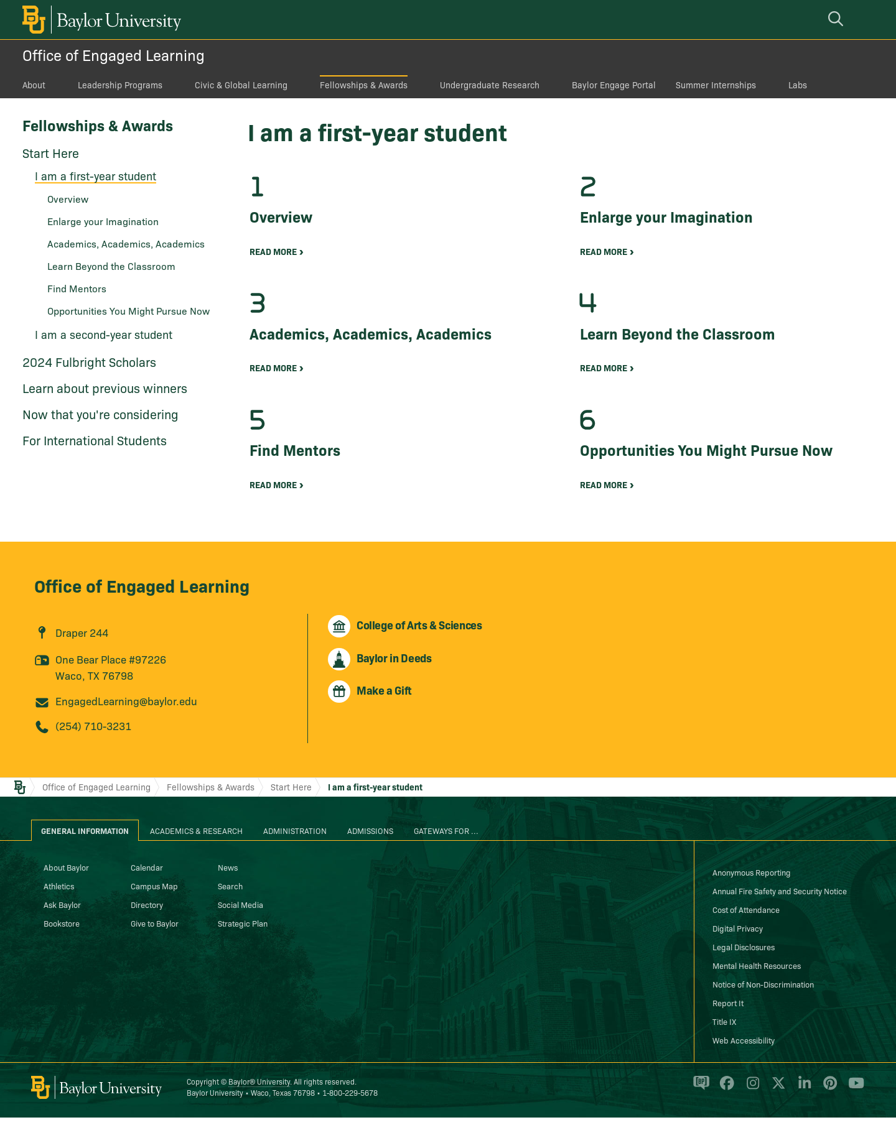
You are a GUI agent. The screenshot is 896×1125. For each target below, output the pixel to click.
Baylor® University (259, 1088)
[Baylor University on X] (776, 1095)
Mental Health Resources (756, 972)
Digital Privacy (737, 935)
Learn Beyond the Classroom (111, 265)
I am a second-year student (103, 334)
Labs (797, 84)
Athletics (59, 893)
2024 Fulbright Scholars (89, 361)
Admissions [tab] (370, 837)
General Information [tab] (85, 837)
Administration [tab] (295, 837)
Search (230, 893)
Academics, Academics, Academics (126, 243)
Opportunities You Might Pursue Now (128, 310)
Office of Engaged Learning (113, 54)
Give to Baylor (155, 930)
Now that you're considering (100, 413)
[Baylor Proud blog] (699, 1095)
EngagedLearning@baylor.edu (126, 708)
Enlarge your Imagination (103, 221)
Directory (147, 911)
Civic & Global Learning (241, 84)
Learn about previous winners (104, 387)
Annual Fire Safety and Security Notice (779, 898)
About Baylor (66, 874)
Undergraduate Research (489, 84)
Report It (728, 1010)
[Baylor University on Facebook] (724, 1095)
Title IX (724, 1028)
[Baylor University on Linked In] (802, 1095)
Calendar (147, 874)
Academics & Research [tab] (196, 837)
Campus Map (154, 893)
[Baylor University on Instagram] (750, 1095)
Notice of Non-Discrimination (763, 991)
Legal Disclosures (743, 954)
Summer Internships (716, 84)
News (228, 874)
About (33, 84)
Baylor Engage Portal (614, 84)
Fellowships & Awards (364, 84)
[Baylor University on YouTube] (853, 1095)
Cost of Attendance (746, 916)
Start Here (50, 152)
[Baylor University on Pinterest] (828, 1095)
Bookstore (62, 930)
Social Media (240, 911)
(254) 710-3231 (93, 733)
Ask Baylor (62, 911)
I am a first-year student (95, 175)
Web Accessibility (743, 1047)
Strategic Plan (243, 930)
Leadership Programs (120, 84)
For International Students (94, 439)
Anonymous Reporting (751, 879)
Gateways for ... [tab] (446, 837)
